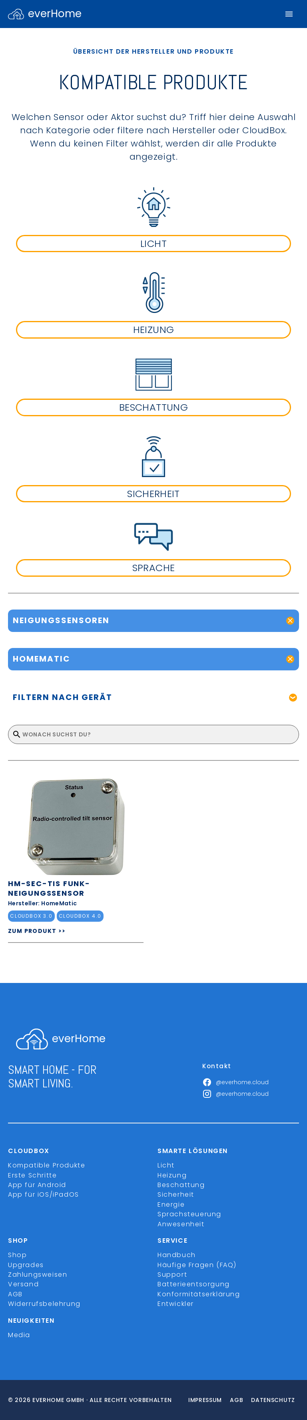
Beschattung (181, 1184)
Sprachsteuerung (189, 1214)
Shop (17, 1255)
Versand (23, 1284)
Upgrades (26, 1265)
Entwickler (175, 1303)
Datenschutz (273, 1400)
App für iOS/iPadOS (43, 1194)
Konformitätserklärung (198, 1294)
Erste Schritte (32, 1175)
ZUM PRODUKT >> (37, 931)
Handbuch (176, 1255)
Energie (171, 1204)
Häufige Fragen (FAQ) (197, 1265)
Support (172, 1274)
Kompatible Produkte (46, 1165)
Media (19, 1335)
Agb (236, 1400)
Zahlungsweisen (37, 1274)
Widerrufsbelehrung (44, 1303)
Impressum (205, 1400)
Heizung (172, 1175)
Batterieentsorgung (193, 1284)
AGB (15, 1294)
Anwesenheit (181, 1224)
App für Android (37, 1184)
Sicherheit (175, 1194)
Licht (166, 1165)
